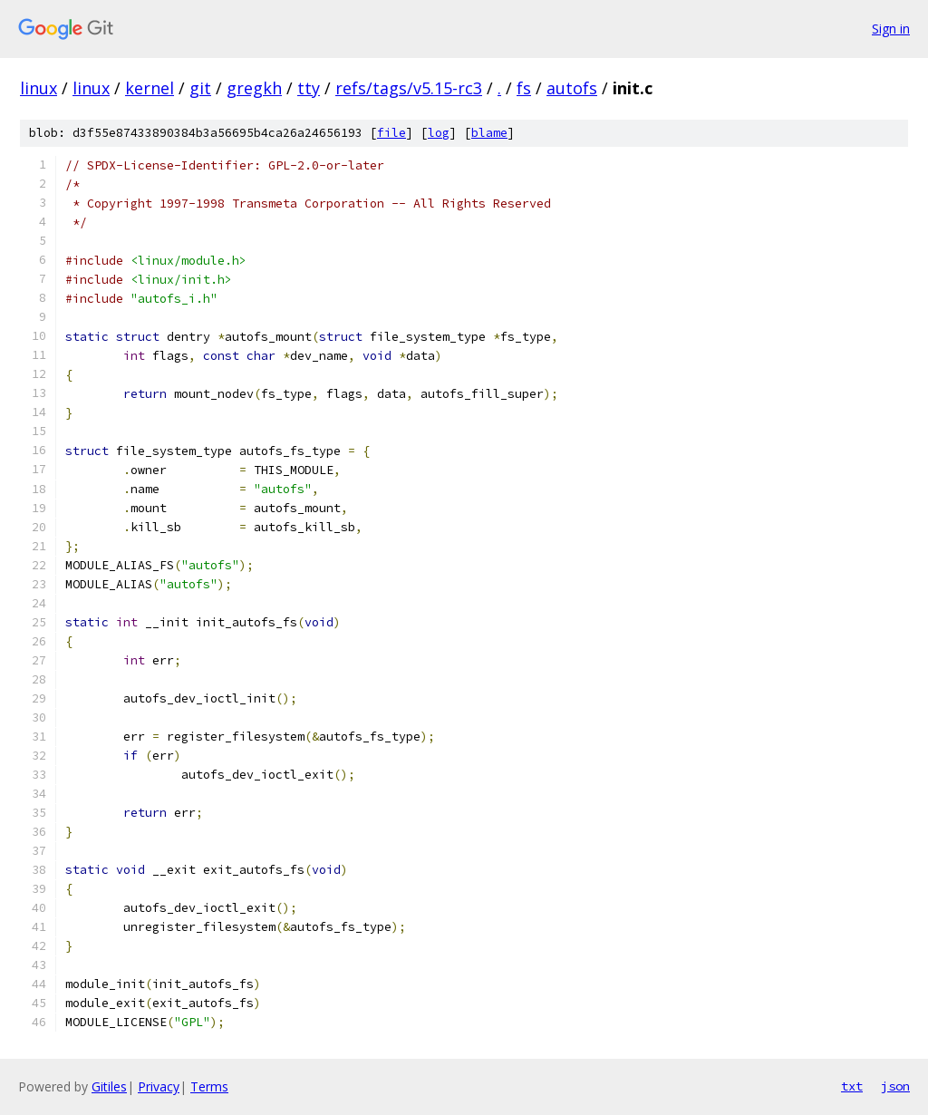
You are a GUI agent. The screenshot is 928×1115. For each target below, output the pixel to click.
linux (38, 88)
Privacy (158, 1086)
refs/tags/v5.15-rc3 (408, 88)
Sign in (891, 28)
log (439, 133)
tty (308, 88)
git (200, 88)
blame (489, 133)
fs (524, 88)
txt (852, 1086)
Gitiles (109, 1086)
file (391, 133)
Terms (209, 1086)
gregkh (254, 88)
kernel (149, 88)
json (895, 1086)
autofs (571, 88)
